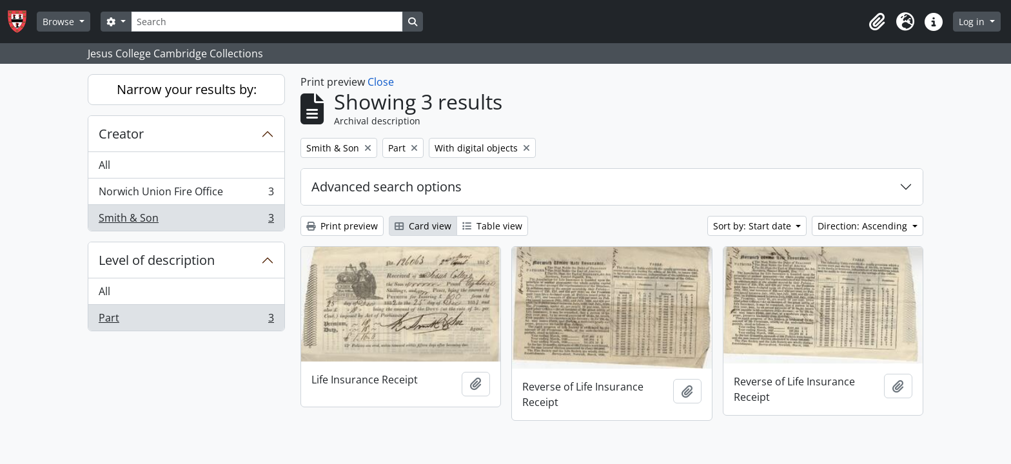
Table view (492, 226)
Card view (423, 226)
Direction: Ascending (864, 226)
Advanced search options (386, 186)
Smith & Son (186, 220)
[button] (877, 22)
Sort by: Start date (753, 226)
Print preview (342, 226)
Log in (973, 21)
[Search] (267, 22)
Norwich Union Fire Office (186, 194)
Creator (121, 133)
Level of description (157, 260)
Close (381, 82)
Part (186, 320)
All (104, 165)
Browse (60, 21)
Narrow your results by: (187, 89)
